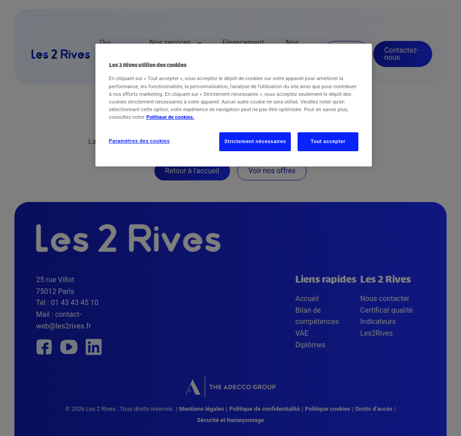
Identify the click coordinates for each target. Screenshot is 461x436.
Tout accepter (328, 141)
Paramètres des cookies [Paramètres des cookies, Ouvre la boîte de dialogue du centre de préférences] (139, 141)
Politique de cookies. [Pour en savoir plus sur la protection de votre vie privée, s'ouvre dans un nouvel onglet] (170, 117)
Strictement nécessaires (255, 141)
